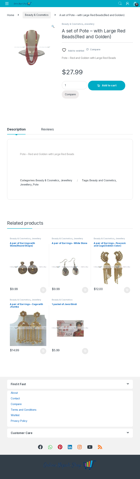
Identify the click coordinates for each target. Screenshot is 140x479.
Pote (35, 184)
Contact (15, 398)
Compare (95, 49)
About (14, 392)
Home (10, 14)
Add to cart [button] (43, 290)
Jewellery (89, 24)
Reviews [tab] (47, 129)
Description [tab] (16, 129)
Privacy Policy (19, 420)
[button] (53, 26)
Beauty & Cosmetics (36, 14)
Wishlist (15, 415)
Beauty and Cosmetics (103, 180)
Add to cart (109, 85)
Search (120, 3)
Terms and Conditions (23, 409)
